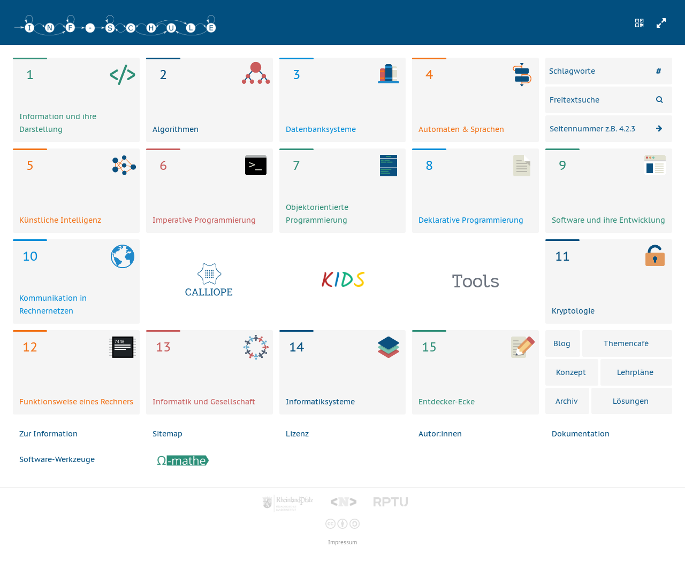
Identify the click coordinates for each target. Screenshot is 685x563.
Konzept (571, 372)
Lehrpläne (635, 372)
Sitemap (167, 434)
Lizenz (297, 434)
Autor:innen (440, 434)
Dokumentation (581, 434)
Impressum (342, 542)
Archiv (566, 401)
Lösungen (631, 401)
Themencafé (626, 343)
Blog (561, 343)
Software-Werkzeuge (57, 459)
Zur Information (48, 434)
